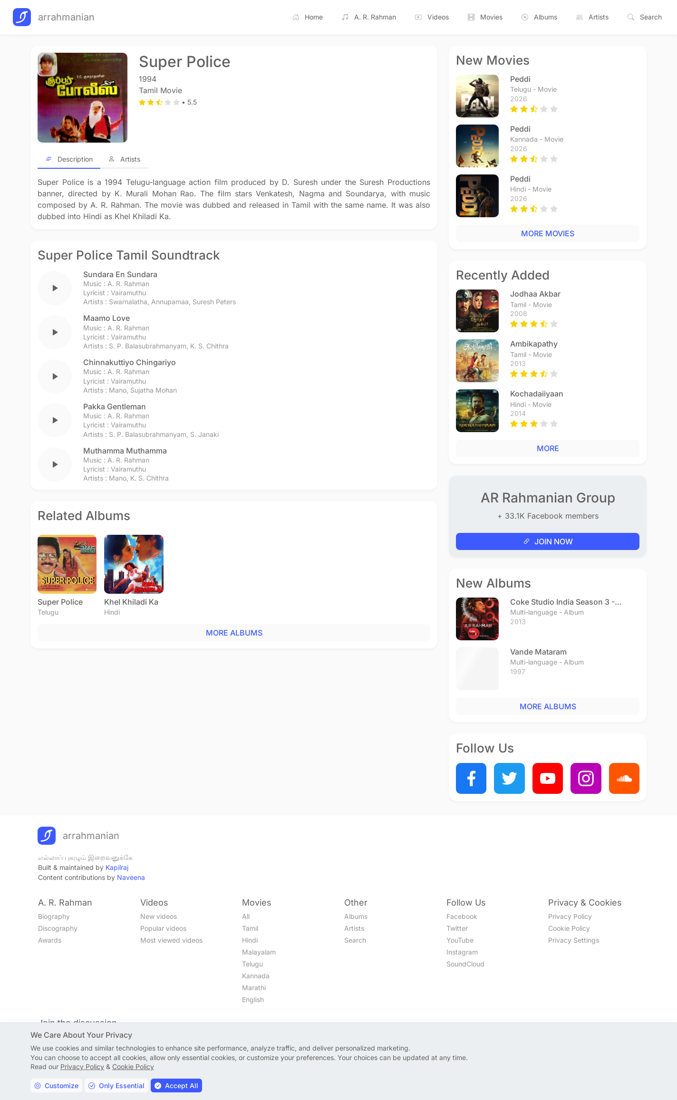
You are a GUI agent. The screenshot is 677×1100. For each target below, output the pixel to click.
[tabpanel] (234, 199)
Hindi (250, 940)
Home (307, 17)
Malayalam (259, 952)
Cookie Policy (569, 928)
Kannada (256, 976)
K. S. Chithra (209, 346)
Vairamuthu (128, 293)
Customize (56, 1085)
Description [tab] (69, 159)
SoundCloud (465, 964)
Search (645, 17)
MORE (548, 448)
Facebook (461, 916)
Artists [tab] (124, 159)
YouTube (460, 940)
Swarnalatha (128, 302)
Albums (539, 17)
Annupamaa (170, 302)
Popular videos (163, 928)
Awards (49, 940)
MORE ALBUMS (234, 632)
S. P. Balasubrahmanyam (147, 346)
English (253, 999)
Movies (485, 17)
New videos (158, 916)
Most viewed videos (171, 940)
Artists (592, 17)
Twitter (457, 928)
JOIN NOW (548, 541)
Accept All (176, 1085)
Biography (54, 916)
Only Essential (116, 1085)
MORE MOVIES (547, 233)
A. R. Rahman (369, 17)
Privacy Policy (570, 916)
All (246, 916)
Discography (57, 928)
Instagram (462, 952)
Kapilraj (117, 867)
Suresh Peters (214, 302)
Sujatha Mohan (153, 390)
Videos (432, 17)
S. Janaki (204, 434)
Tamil (250, 928)
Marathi (254, 988)
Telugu (252, 964)
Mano (117, 390)
